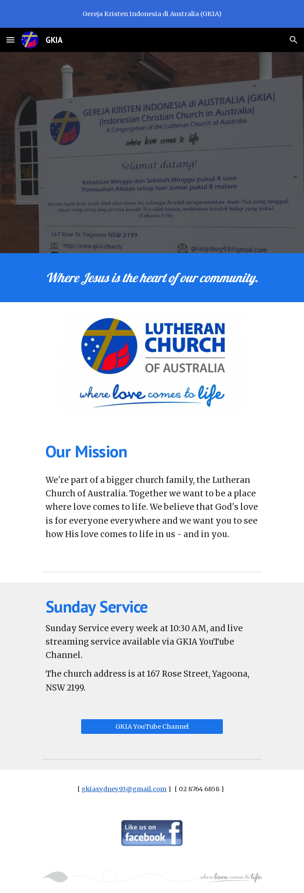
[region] (152, 14)
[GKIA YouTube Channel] (152, 726)
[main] (152, 278)
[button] (10, 40)
